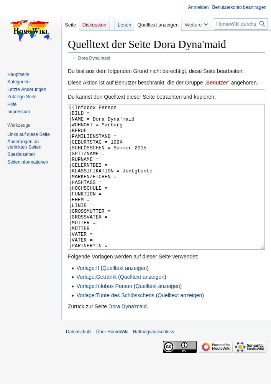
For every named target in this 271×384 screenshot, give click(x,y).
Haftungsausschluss (153, 360)
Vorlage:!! (87, 297)
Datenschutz (79, 360)
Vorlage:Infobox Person (104, 315)
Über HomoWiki (112, 360)
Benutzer (217, 82)
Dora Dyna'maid (94, 57)
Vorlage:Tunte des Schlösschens (115, 324)
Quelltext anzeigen (124, 297)
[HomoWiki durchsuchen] (241, 24)
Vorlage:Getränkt (96, 306)
